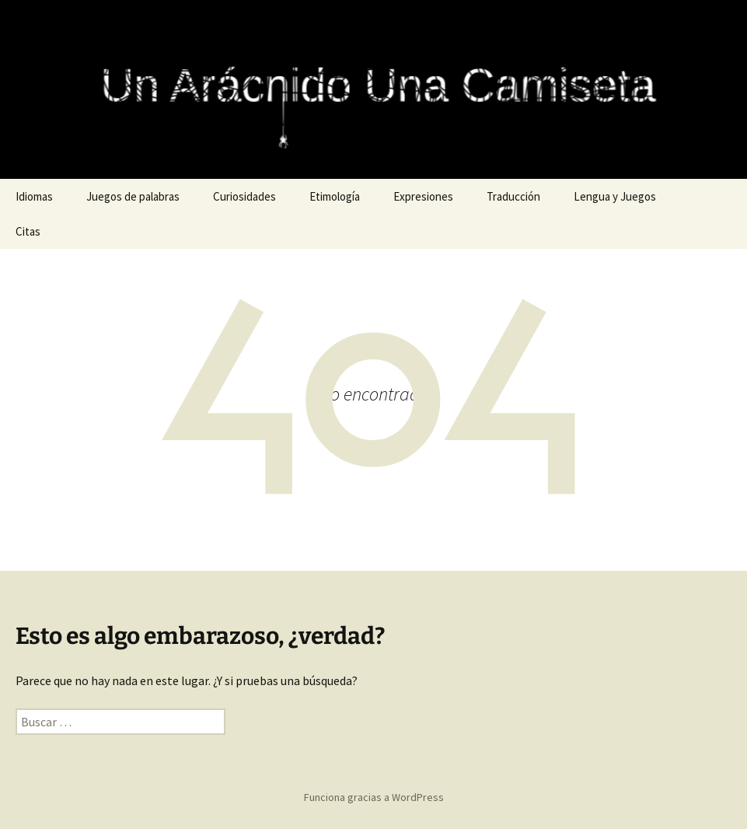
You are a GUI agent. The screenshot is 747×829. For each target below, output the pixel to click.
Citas (28, 231)
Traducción (513, 196)
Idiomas (34, 196)
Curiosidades (244, 196)
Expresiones (423, 196)
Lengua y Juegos (615, 196)
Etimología (334, 196)
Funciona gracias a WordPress (374, 797)
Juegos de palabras (133, 196)
